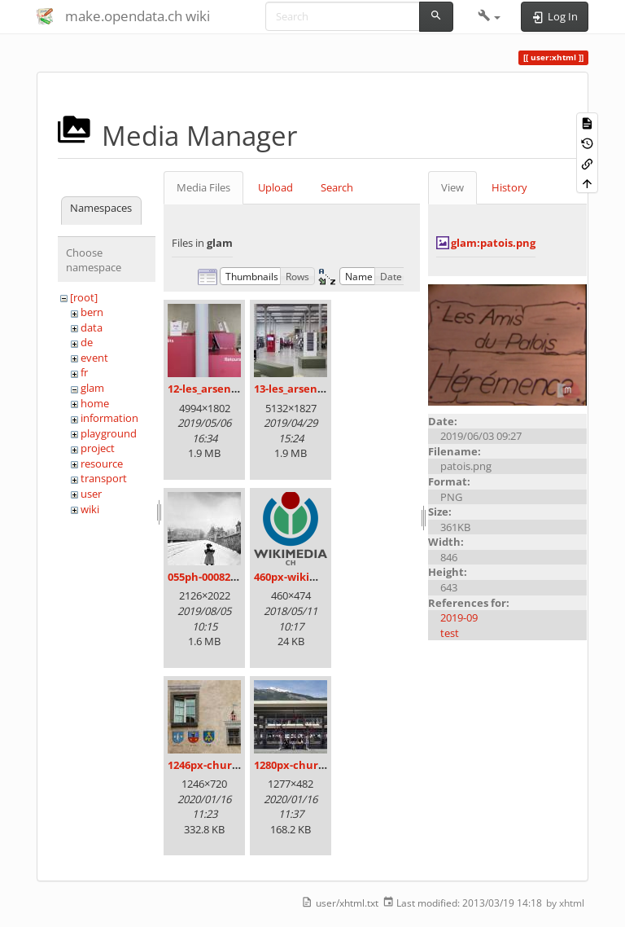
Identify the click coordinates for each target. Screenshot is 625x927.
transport (104, 478)
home (95, 403)
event (94, 357)
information (109, 418)
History (509, 187)
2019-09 (459, 617)
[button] (489, 16)
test (449, 633)
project (98, 448)
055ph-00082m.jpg (214, 576)
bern (92, 312)
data (92, 327)
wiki (90, 509)
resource (102, 463)
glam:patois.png (493, 242)
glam (92, 387)
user (91, 493)
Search (337, 187)
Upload (275, 187)
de (87, 342)
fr (84, 372)
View (452, 187)
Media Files (203, 187)
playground (109, 433)
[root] (84, 297)
